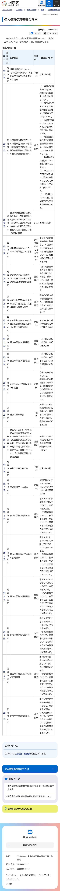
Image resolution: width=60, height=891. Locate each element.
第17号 (4, 250)
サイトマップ (44, 875)
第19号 (4, 147)
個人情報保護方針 (28, 875)
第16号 (4, 278)
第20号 (4, 74)
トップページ (7, 10)
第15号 (4, 303)
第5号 (4, 556)
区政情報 (19, 10)
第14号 (4, 323)
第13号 (4, 342)
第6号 (4, 515)
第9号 (4, 443)
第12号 (4, 360)
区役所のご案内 (30, 845)
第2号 (4, 675)
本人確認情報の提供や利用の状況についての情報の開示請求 (31, 787)
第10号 (4, 414)
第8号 (4, 468)
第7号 (4, 487)
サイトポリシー (12, 875)
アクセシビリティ (13, 879)
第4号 (4, 596)
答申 (42, 10)
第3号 (4, 635)
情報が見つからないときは (20, 809)
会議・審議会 (31, 10)
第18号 (4, 223)
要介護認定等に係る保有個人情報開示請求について (30, 796)
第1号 (4, 716)
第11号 (4, 386)
